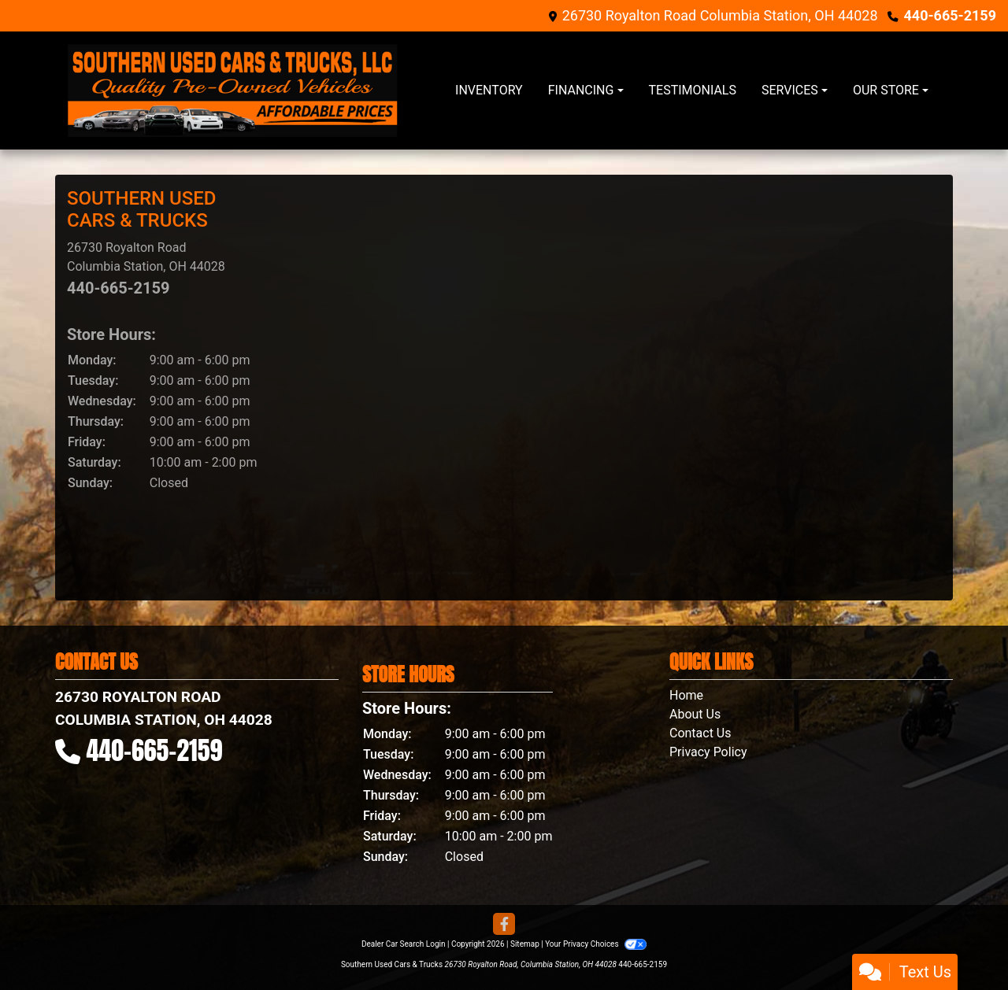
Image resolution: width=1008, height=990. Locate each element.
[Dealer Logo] (232, 90)
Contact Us (700, 733)
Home (686, 695)
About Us (695, 714)
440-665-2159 (950, 15)
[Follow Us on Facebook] (504, 924)
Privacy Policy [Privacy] (708, 751)
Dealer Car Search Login (403, 944)
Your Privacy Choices (596, 944)
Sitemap (524, 944)
